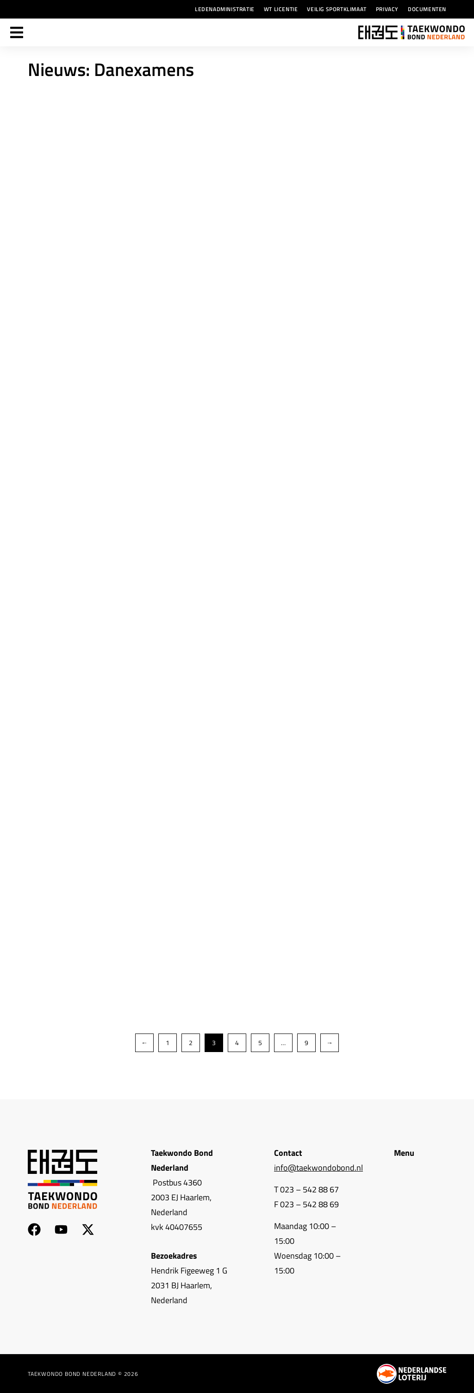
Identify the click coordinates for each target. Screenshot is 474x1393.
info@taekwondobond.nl (318, 1167)
